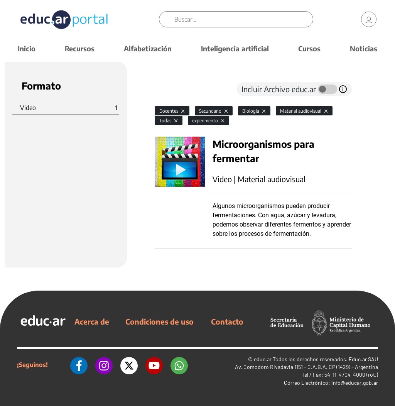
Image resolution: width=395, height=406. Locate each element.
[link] (368, 19)
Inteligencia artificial (235, 48)
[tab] (170, 89)
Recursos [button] (80, 48)
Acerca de (91, 321)
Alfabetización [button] (148, 48)
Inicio (26, 48)
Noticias (363, 48)
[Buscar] (243, 19)
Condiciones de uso (159, 321)
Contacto (227, 321)
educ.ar (263, 359)
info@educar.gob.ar (354, 382)
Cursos (309, 48)
